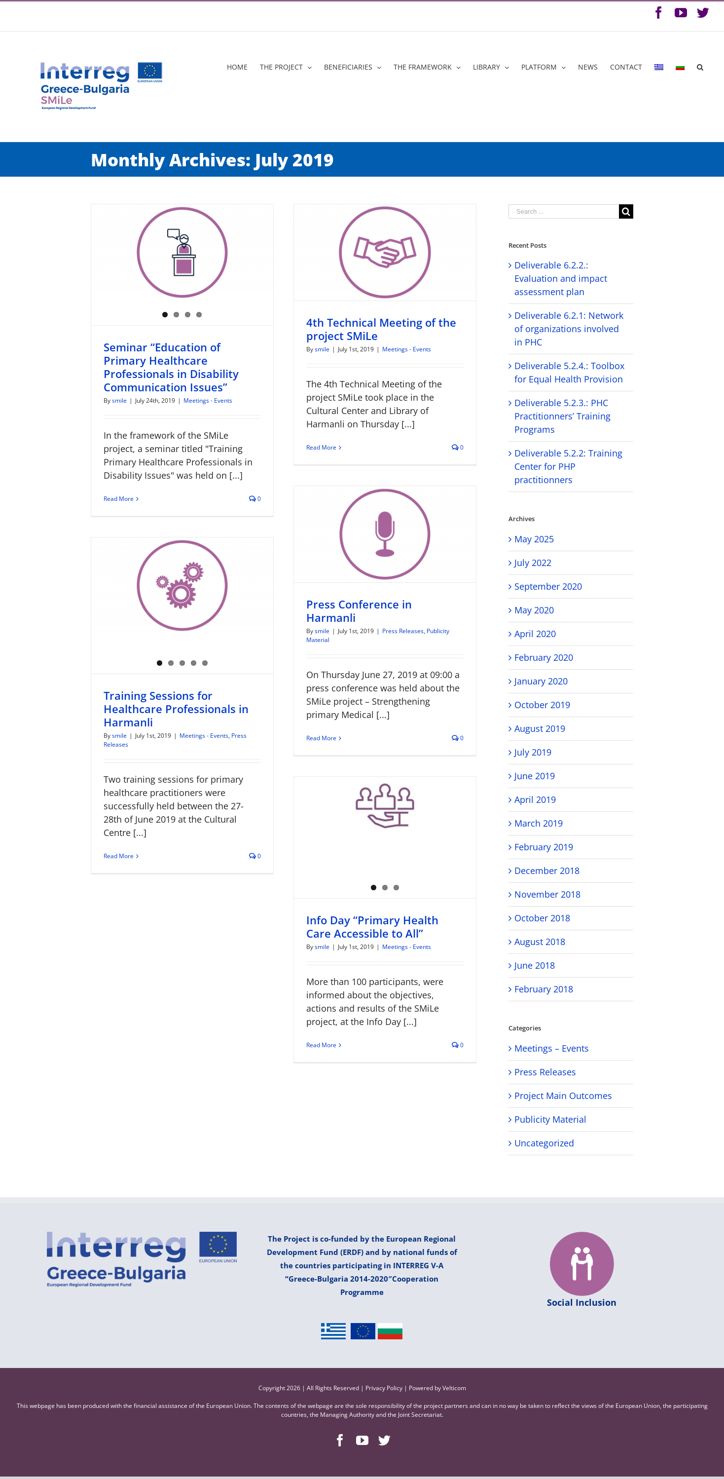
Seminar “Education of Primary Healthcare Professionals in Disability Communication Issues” (171, 367)
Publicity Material (550, 1119)
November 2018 (547, 894)
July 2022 (532, 563)
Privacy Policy (384, 1388)
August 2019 (539, 728)
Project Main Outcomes (563, 1095)
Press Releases (403, 631)
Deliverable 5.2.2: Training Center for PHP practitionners (568, 466)
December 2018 (546, 870)
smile (119, 400)
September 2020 (548, 586)
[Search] (699, 67)
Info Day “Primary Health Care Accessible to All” (372, 926)
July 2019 (532, 752)
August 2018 (539, 942)
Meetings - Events (207, 400)
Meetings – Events (551, 1048)
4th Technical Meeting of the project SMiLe (381, 329)
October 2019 (542, 705)
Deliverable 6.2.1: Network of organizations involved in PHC (568, 328)
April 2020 (535, 634)
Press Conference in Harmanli (359, 611)
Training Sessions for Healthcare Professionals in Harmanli (176, 708)
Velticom (454, 1388)
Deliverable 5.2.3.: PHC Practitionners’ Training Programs (562, 416)
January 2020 (541, 681)
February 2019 (543, 847)
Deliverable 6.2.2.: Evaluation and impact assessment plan (560, 278)
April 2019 (535, 799)
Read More (119, 498)
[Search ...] (563, 211)
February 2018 (543, 989)
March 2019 (538, 823)
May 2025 (534, 539)
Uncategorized (544, 1143)
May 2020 (534, 610)
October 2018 (542, 918)
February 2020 (543, 657)
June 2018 (534, 965)
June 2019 (534, 776)
